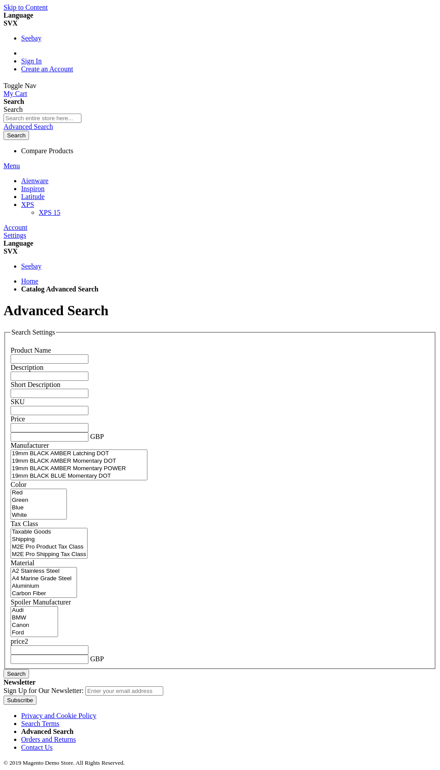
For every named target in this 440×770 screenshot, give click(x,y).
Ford (34, 633)
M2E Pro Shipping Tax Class (49, 554)
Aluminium (44, 586)
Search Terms (40, 723)
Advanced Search (28, 126)
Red (38, 493)
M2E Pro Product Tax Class (49, 547)
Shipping (49, 539)
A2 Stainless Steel (44, 571)
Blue (38, 508)
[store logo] (65, 85)
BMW (34, 618)
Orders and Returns (48, 739)
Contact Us (37, 747)
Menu (12, 165)
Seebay (31, 38)
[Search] (16, 135)
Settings (15, 235)
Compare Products (47, 151)
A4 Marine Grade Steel (44, 578)
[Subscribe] (20, 700)
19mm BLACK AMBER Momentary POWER (79, 468)
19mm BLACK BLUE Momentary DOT (79, 476)
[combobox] (42, 118)
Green (38, 500)
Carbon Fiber (44, 593)
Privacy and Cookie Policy (58, 715)
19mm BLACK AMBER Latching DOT (79, 453)
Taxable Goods (49, 532)
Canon (34, 625)
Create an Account (47, 69)
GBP (97, 436)
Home (29, 281)
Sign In (31, 61)
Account (15, 227)
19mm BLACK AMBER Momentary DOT (79, 461)
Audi (34, 610)
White (38, 515)
